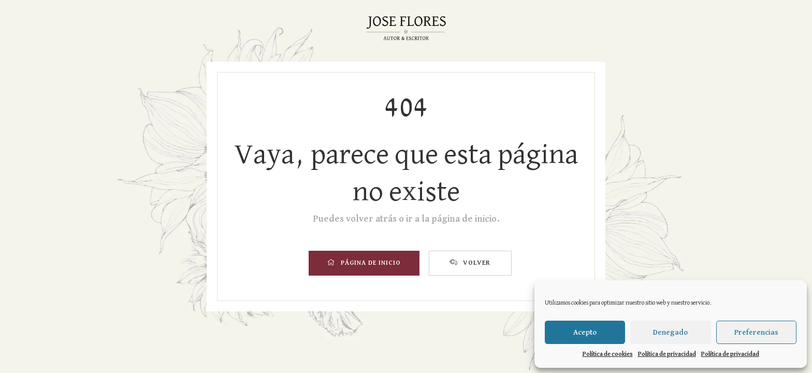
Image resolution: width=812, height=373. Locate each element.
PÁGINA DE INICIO (364, 262)
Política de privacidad (667, 354)
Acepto (585, 332)
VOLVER (470, 262)
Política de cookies (608, 354)
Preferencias (756, 332)
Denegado (670, 332)
